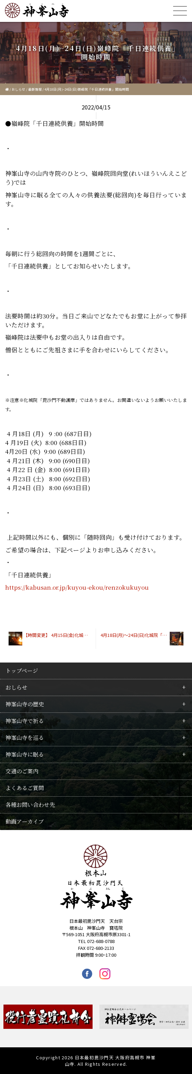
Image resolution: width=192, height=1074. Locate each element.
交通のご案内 (21, 771)
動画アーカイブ (24, 821)
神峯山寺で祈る (24, 721)
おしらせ (18, 89)
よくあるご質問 (24, 788)
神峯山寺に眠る (24, 754)
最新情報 (35, 89)
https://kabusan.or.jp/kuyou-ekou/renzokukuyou (77, 587)
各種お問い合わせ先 (30, 805)
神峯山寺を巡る (24, 738)
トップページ (21, 670)
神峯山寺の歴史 (24, 704)
